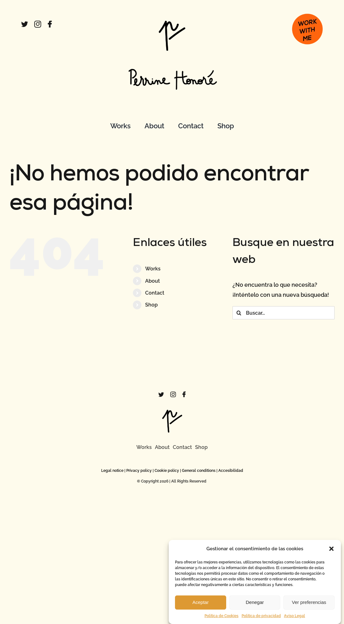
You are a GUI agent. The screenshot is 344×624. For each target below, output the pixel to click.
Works (153, 269)
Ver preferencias (309, 606)
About (152, 281)
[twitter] (24, 24)
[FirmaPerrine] (172, 63)
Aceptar (200, 606)
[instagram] (37, 24)
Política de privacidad (261, 620)
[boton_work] (307, 11)
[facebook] (49, 24)
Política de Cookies (221, 620)
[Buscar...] (283, 312)
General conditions (199, 470)
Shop (151, 305)
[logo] (172, 23)
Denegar (255, 606)
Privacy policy (139, 470)
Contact (154, 293)
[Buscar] (239, 312)
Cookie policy (167, 470)
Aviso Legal (294, 620)
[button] (331, 553)
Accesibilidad (230, 470)
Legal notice (112, 470)
